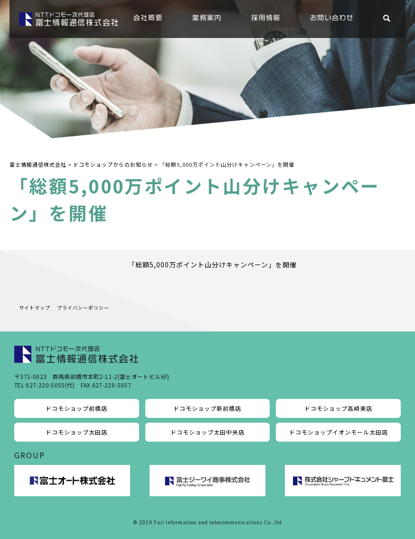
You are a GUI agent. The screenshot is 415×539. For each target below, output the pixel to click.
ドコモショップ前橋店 (76, 408)
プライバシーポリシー (83, 307)
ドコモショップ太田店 (76, 432)
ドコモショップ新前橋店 (207, 408)
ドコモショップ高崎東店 (338, 408)
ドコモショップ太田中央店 (207, 432)
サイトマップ (34, 307)
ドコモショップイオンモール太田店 (338, 432)
